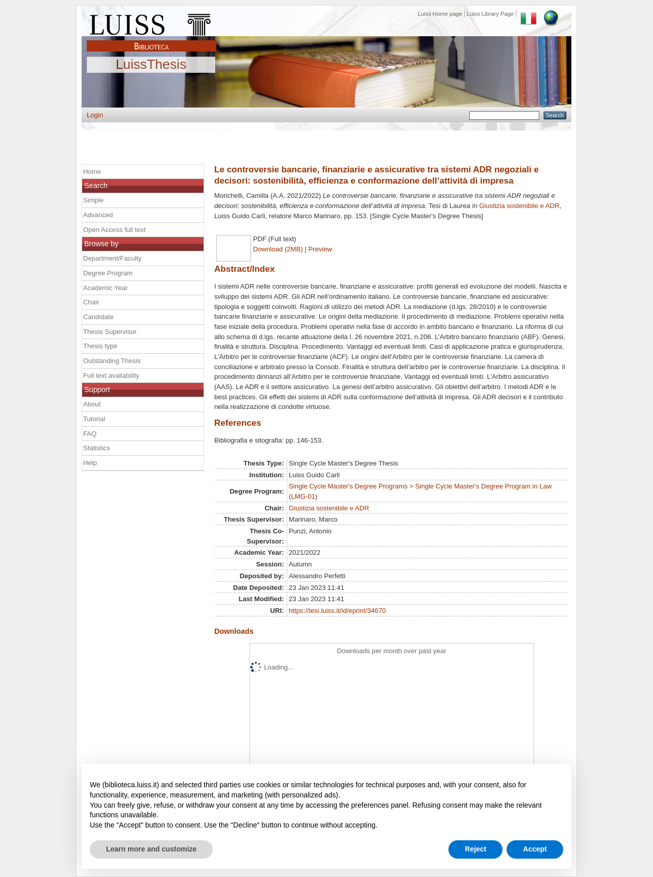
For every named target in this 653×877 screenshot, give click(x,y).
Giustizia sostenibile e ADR (519, 206)
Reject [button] (475, 849)
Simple (93, 200)
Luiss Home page (440, 14)
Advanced (98, 215)
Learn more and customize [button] (151, 849)
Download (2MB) (278, 249)
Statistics (96, 448)
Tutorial (94, 419)
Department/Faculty (112, 258)
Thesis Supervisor (110, 332)
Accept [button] (535, 849)
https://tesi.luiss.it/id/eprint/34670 (337, 610)
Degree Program (108, 273)
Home (92, 171)
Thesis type (100, 346)
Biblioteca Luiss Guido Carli (151, 40)
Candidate (98, 317)
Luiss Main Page (151, 22)
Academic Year (105, 288)
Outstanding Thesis (112, 361)
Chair (91, 302)
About (92, 404)
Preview (320, 249)
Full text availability (111, 375)
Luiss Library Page (490, 14)
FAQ (89, 433)
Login (95, 115)
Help (90, 463)
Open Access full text (114, 230)
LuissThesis (151, 65)
